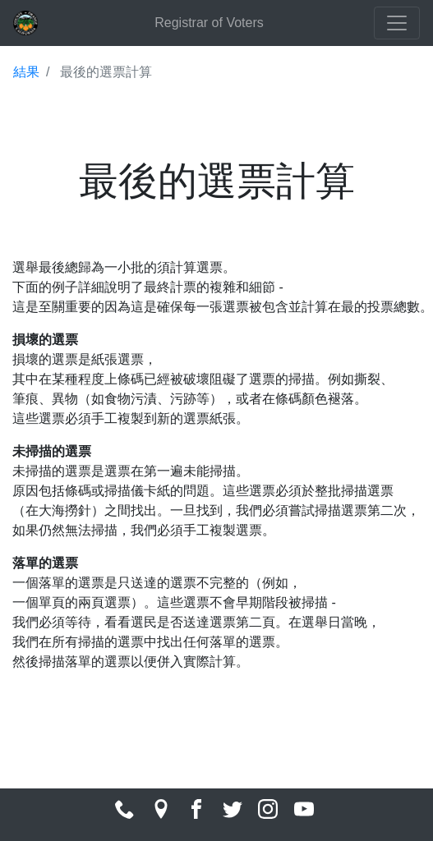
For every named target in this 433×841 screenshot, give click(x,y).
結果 (26, 72)
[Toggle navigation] (397, 23)
